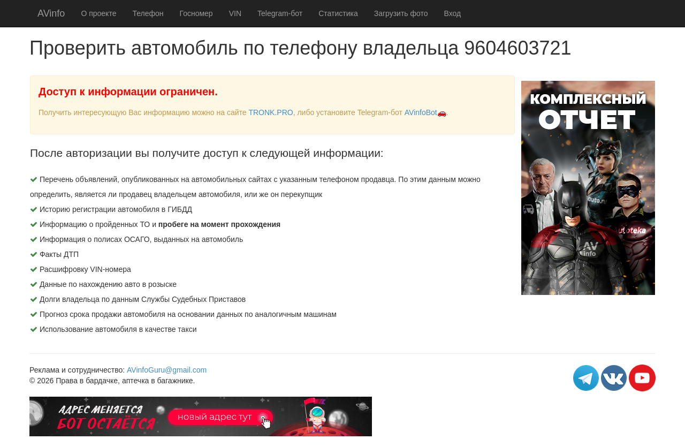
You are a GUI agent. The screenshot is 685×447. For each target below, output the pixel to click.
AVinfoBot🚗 (425, 112)
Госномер (196, 13)
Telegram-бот (279, 13)
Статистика (338, 13)
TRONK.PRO (270, 112)
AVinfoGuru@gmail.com (167, 370)
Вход (452, 13)
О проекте (98, 13)
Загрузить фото (401, 13)
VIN (235, 13)
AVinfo (51, 13)
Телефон (147, 13)
